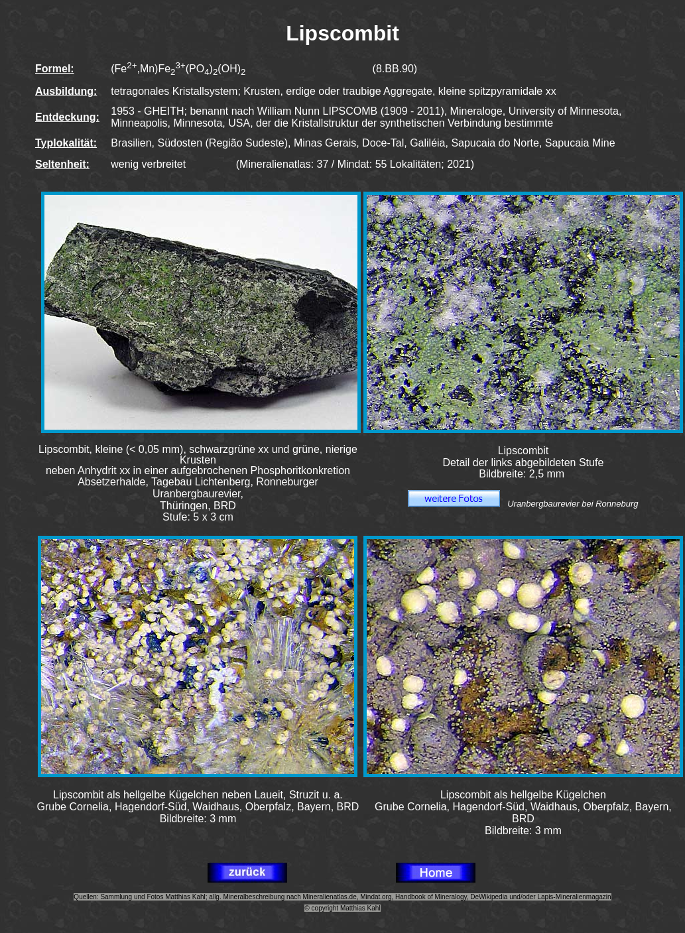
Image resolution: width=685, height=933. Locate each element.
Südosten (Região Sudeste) (222, 143)
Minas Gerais (325, 143)
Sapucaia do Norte (495, 143)
